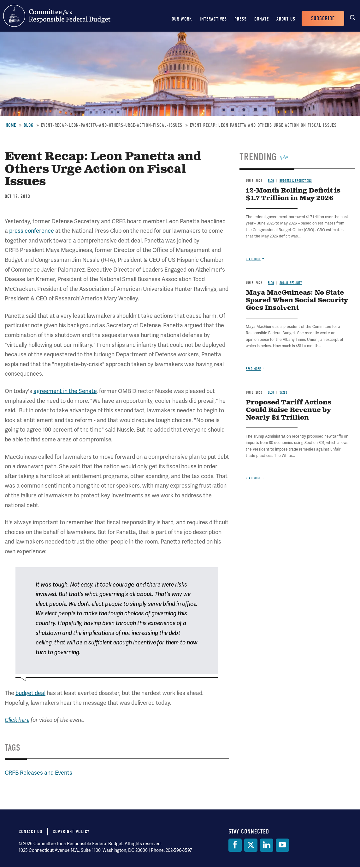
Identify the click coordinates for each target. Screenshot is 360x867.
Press (240, 19)
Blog (28, 125)
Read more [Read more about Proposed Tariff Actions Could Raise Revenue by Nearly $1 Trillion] (253, 478)
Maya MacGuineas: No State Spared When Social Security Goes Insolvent (297, 300)
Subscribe (323, 18)
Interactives (213, 19)
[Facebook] (235, 845)
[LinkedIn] (266, 845)
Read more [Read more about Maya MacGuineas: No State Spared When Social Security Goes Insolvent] (253, 369)
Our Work (182, 19)
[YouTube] (282, 845)
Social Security (291, 283)
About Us (285, 19)
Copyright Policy (71, 831)
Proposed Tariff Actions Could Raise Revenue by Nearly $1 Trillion (288, 410)
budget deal (30, 693)
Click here (17, 719)
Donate (261, 19)
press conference (31, 230)
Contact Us (30, 831)
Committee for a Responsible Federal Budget (56, 16)
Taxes (283, 392)
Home (11, 125)
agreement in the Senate (65, 391)
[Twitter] (250, 845)
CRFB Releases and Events (38, 772)
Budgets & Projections (296, 181)
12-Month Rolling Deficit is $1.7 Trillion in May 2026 (293, 195)
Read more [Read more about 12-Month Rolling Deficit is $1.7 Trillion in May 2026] (253, 259)
